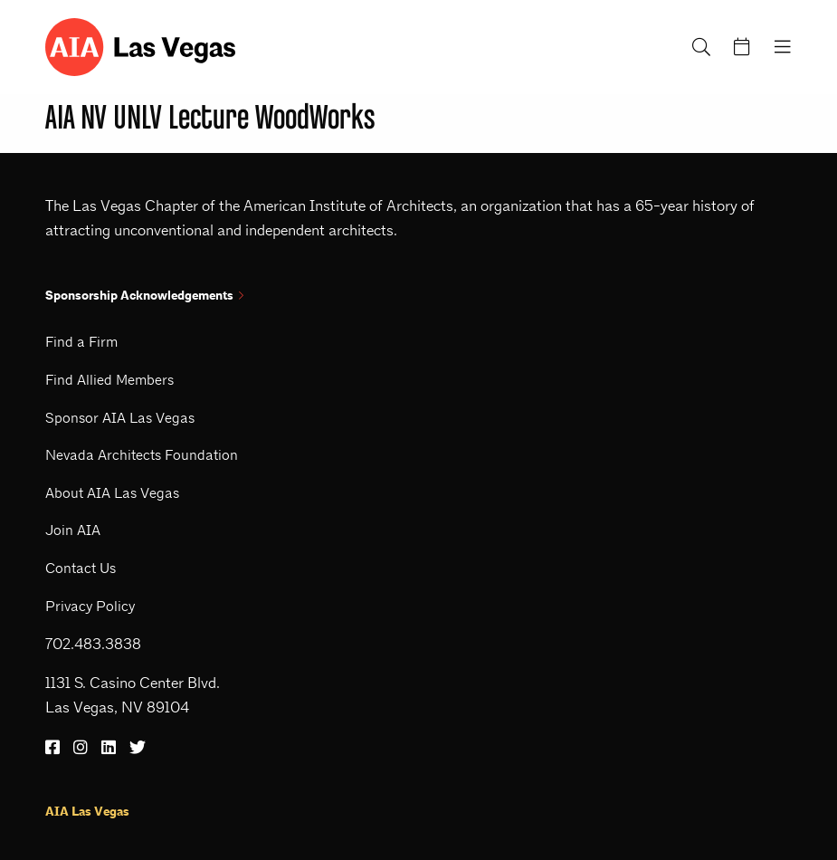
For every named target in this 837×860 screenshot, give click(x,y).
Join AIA (72, 530)
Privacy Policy (90, 606)
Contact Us (80, 568)
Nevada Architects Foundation (141, 454)
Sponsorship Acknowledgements (144, 295)
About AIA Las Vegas (112, 493)
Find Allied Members (109, 379)
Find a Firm (81, 341)
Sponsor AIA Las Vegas (120, 417)
